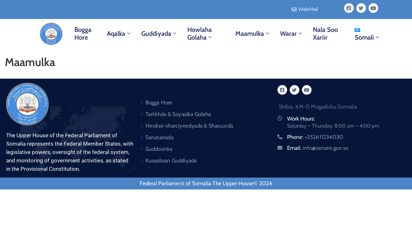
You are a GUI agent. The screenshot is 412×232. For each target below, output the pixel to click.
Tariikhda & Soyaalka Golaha (178, 114)
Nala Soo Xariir (325, 33)
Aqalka (119, 33)
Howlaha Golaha (200, 33)
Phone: (315, 137)
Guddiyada (159, 33)
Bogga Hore (82, 33)
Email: (318, 148)
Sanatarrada (159, 137)
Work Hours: (301, 118)
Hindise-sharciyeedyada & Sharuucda (189, 125)
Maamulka (252, 33)
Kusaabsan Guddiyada (171, 160)
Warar (291, 33)
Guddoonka (159, 149)
